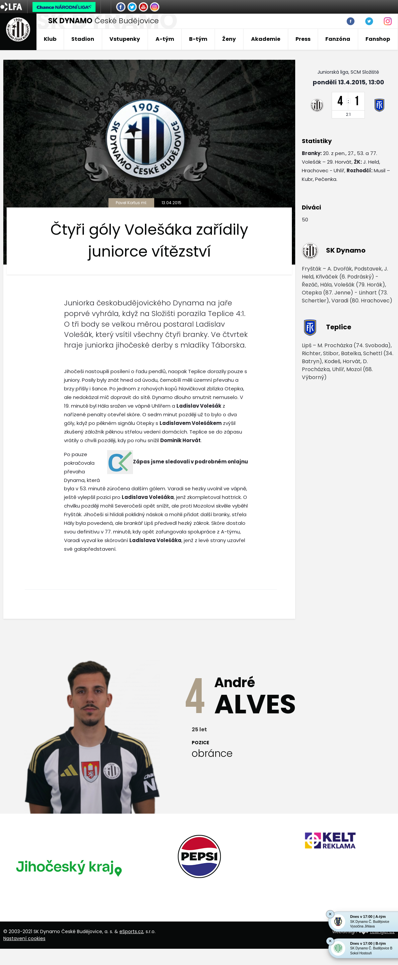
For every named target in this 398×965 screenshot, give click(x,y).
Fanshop (377, 39)
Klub (50, 39)
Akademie (265, 39)
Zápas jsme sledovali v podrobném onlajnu (190, 461)
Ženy (229, 39)
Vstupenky (124, 39)
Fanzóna (337, 39)
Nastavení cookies (24, 938)
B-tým (198, 39)
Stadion (82, 39)
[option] (68, 867)
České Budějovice (103, 21)
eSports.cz (131, 931)
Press (303, 39)
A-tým (165, 39)
